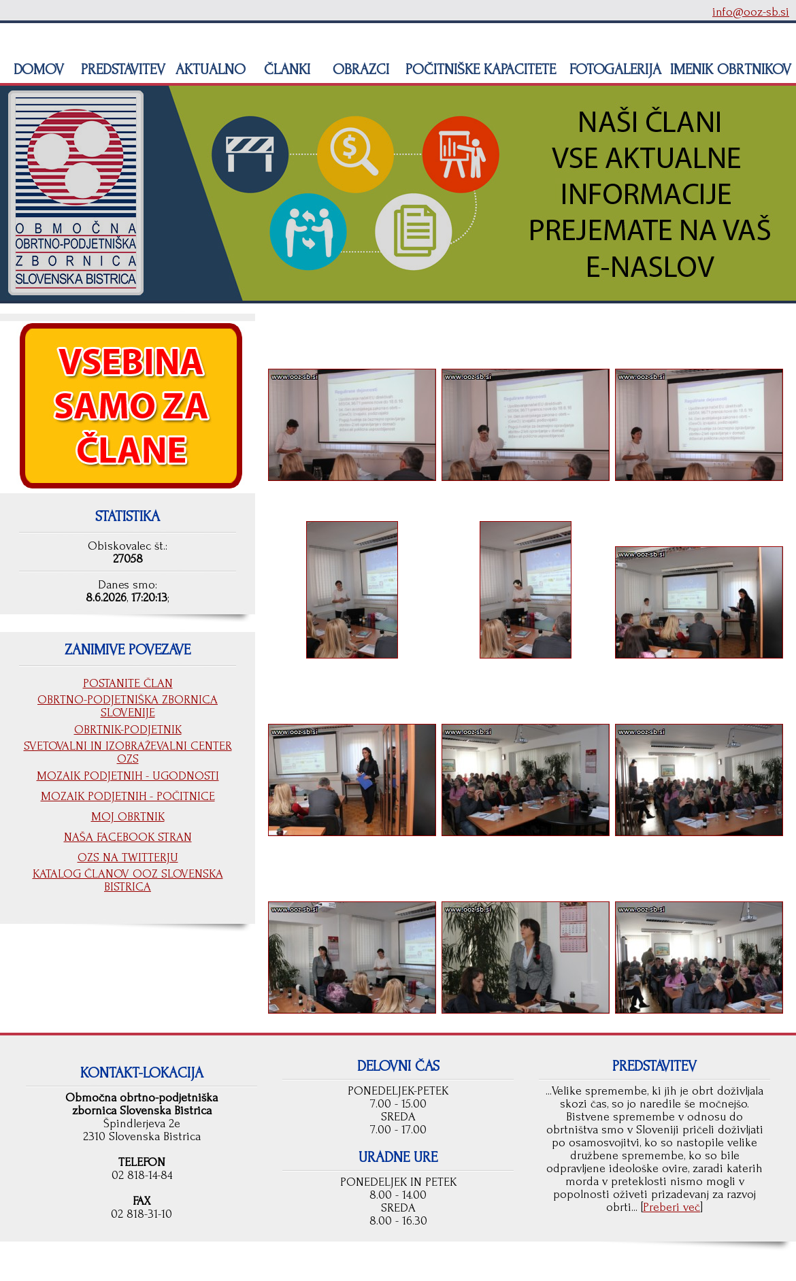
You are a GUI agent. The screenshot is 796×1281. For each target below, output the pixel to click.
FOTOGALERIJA (613, 69)
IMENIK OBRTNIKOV (730, 69)
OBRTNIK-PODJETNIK (128, 729)
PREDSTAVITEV (121, 69)
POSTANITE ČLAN (128, 683)
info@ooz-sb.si (750, 11)
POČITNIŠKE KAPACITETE (478, 69)
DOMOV (37, 69)
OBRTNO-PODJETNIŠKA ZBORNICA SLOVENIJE (127, 706)
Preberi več (671, 1207)
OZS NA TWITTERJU (128, 857)
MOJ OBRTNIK (128, 816)
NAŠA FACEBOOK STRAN (128, 837)
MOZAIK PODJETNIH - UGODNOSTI (128, 775)
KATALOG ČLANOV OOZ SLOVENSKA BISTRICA (128, 880)
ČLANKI (285, 69)
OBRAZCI (359, 69)
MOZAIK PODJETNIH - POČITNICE (128, 796)
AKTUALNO (208, 69)
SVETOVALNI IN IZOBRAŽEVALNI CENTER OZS (128, 752)
